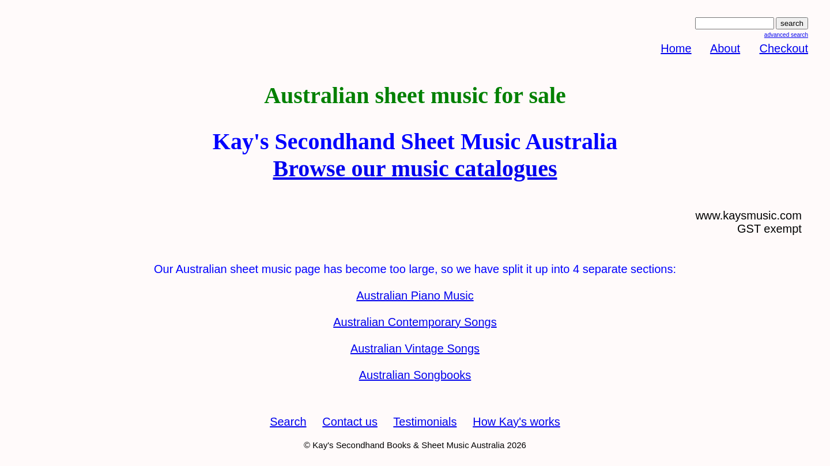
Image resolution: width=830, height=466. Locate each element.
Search (288, 421)
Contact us (350, 421)
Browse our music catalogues (415, 168)
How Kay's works (516, 421)
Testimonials (424, 421)
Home (676, 48)
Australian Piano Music (414, 295)
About (725, 48)
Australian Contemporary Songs (414, 322)
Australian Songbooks (415, 375)
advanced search (786, 35)
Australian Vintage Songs (415, 348)
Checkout (784, 48)
